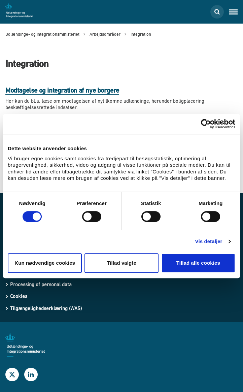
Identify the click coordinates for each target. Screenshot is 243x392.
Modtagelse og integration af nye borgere (62, 90)
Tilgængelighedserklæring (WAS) (46, 308)
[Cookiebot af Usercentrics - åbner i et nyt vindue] (205, 124)
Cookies (18, 296)
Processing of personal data (41, 284)
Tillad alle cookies (198, 263)
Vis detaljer (208, 241)
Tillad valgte (121, 263)
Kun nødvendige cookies (44, 263)
